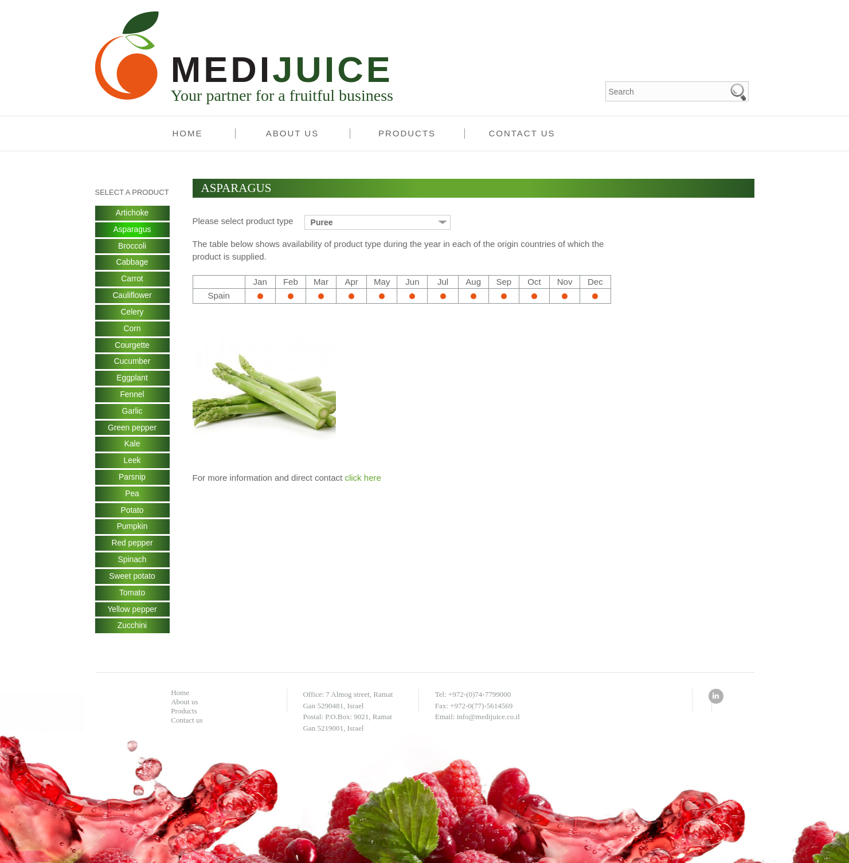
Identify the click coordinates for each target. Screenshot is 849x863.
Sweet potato (132, 578)
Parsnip (132, 479)
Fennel (132, 396)
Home (188, 133)
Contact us (521, 133)
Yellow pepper (132, 612)
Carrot (132, 279)
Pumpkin (131, 529)
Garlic (132, 412)
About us (292, 133)
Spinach (132, 562)
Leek (131, 462)
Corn (131, 329)
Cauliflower (132, 296)
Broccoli (132, 246)
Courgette (132, 346)
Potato (131, 512)
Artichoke (131, 213)
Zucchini (132, 628)
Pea (132, 495)
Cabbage (132, 263)
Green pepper (132, 429)
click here (363, 478)
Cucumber (132, 362)
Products (407, 133)
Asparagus (132, 229)
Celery (131, 312)
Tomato (132, 595)
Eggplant (132, 379)
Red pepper (132, 545)
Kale (132, 445)
